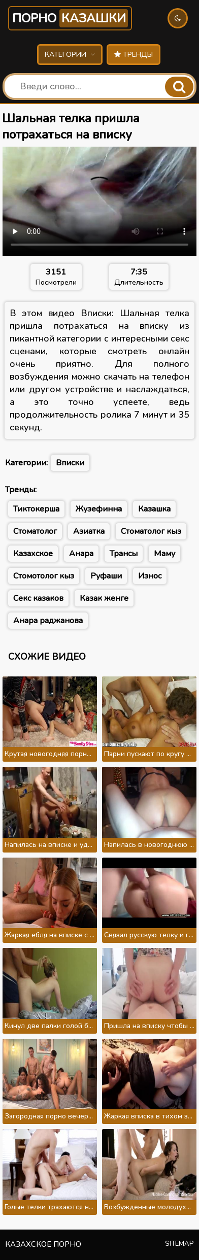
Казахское (33, 553)
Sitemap (179, 1243)
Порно (70, 18)
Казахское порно (43, 1244)
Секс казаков (38, 598)
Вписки (70, 462)
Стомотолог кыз (43, 576)
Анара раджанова (48, 620)
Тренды (133, 54)
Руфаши (106, 576)
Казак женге (104, 598)
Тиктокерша (36, 509)
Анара (81, 553)
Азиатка (89, 531)
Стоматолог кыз (151, 531)
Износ (149, 576)
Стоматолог (35, 531)
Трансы (124, 553)
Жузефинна (99, 509)
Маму (164, 553)
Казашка (154, 509)
